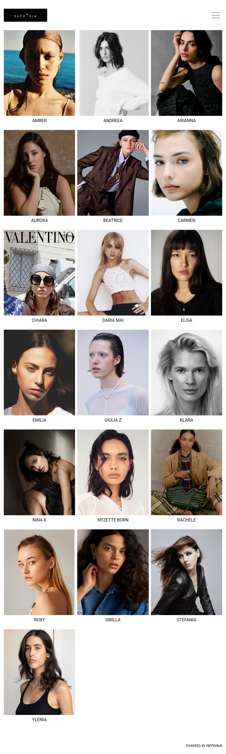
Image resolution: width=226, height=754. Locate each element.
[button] (215, 15)
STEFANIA (186, 619)
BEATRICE (113, 220)
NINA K (40, 520)
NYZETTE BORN (113, 520)
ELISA (186, 320)
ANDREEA (113, 120)
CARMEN (186, 220)
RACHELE (186, 520)
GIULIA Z (113, 420)
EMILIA (39, 420)
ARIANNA (186, 120)
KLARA (186, 420)
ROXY (39, 619)
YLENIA (39, 719)
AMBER (39, 120)
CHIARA (39, 320)
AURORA (39, 220)
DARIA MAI (113, 320)
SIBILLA (113, 619)
